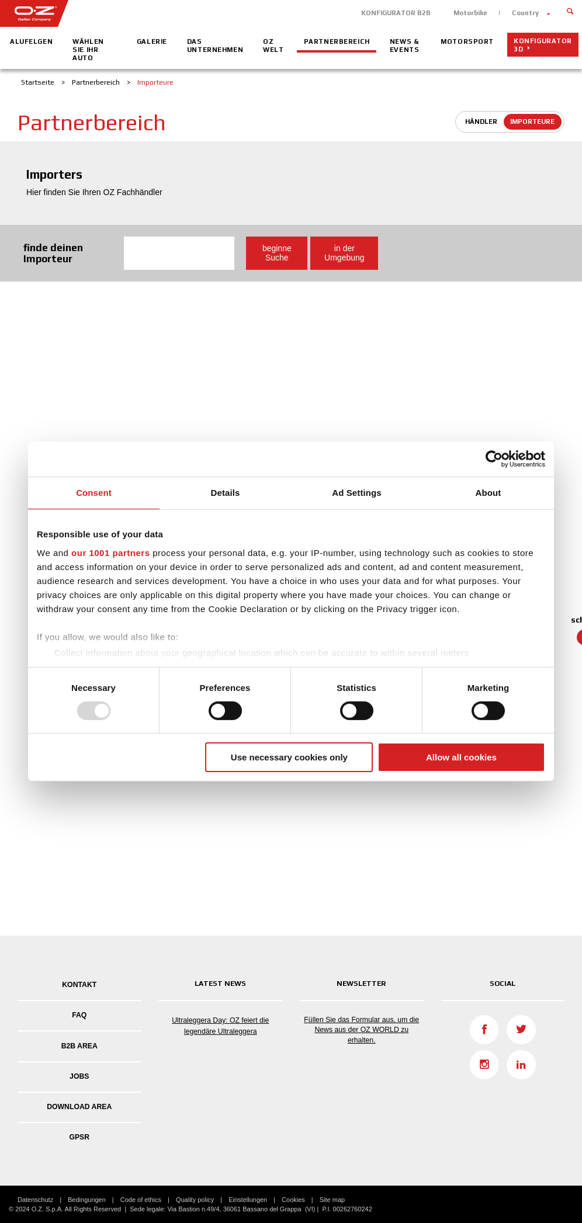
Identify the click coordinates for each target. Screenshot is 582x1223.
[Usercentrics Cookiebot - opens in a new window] (494, 459)
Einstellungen (247, 1199)
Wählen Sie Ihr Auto (87, 49)
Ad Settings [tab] (356, 493)
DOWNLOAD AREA (79, 1107)
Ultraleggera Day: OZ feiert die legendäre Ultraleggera (220, 1025)
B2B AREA (79, 1046)
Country (525, 13)
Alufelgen (31, 41)
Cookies (293, 1199)
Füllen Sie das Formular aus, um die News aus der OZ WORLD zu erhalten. (361, 1030)
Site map (332, 1199)
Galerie (152, 41)
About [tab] (488, 493)
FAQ (79, 1015)
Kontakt (79, 985)
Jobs (79, 1076)
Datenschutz (35, 1199)
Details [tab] (225, 493)
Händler (481, 121)
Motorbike (470, 13)
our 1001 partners (110, 552)
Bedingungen (87, 1199)
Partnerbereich (337, 41)
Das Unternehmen (215, 45)
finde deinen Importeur (53, 253)
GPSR (79, 1137)
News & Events (404, 45)
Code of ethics (140, 1199)
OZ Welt (273, 45)
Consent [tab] (94, 493)
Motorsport (467, 41)
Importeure (532, 121)
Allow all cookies (461, 757)
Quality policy (195, 1199)
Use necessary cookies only (289, 757)
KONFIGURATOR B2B (396, 13)
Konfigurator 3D (543, 45)
